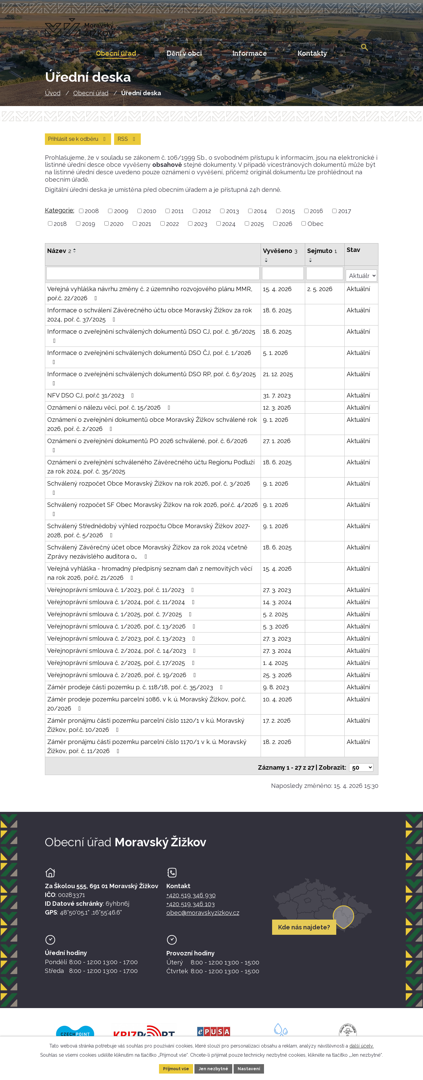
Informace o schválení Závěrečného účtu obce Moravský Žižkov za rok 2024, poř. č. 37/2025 (149, 318)
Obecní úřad (90, 97)
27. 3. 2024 (277, 654)
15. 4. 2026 (277, 292)
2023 (200, 228)
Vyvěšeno (280, 256)
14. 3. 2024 (277, 605)
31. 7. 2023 (277, 398)
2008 (92, 216)
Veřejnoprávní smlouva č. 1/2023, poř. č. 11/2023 (122, 593)
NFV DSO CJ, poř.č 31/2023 (92, 398)
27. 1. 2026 (277, 444)
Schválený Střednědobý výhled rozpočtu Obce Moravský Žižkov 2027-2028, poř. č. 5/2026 (148, 534)
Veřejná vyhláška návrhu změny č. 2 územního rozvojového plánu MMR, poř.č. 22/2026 (149, 297)
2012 (205, 216)
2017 (344, 216)
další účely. (361, 1044)
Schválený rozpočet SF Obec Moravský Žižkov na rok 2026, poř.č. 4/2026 (152, 512)
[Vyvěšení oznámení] (283, 278)
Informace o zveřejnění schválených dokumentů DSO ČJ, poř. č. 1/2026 (149, 360)
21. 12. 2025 (278, 377)
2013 (232, 216)
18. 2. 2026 (277, 745)
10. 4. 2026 (277, 702)
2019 (88, 228)
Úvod (52, 97)
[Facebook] (270, 29)
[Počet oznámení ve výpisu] (361, 768)
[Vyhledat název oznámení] (153, 278)
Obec (315, 228)
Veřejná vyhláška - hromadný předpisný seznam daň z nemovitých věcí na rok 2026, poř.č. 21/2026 (149, 576)
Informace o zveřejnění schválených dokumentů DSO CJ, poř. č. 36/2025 (151, 339)
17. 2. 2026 (277, 723)
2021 (145, 228)
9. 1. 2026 (276, 423)
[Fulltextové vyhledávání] (342, 30)
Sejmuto (323, 256)
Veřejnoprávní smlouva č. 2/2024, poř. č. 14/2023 (123, 654)
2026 (285, 228)
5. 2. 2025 (275, 617)
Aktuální (358, 292)
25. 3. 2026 (277, 678)
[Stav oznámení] (361, 278)
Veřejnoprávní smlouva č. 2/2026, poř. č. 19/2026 (123, 678)
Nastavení (253, 1068)
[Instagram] (288, 29)
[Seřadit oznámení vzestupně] (75, 254)
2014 (260, 216)
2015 (288, 216)
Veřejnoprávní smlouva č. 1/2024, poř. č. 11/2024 (122, 605)
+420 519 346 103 (190, 904)
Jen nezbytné (214, 1068)
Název (59, 256)
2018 (60, 228)
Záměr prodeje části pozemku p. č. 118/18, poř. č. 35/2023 (136, 690)
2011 (177, 216)
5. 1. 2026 (275, 356)
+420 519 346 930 (191, 895)
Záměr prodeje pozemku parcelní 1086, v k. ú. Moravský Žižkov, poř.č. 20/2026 (146, 707)
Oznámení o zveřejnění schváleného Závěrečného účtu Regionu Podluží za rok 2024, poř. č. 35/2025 (151, 470)
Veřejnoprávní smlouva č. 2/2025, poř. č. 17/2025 (122, 666)
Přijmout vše (172, 1068)
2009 (121, 216)
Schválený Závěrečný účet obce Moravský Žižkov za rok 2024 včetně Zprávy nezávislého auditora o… (147, 555)
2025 (257, 228)
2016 (316, 216)
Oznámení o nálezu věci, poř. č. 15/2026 (110, 410)
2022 (172, 228)
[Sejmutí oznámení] (325, 278)
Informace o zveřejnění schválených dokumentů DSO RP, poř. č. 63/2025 (151, 382)
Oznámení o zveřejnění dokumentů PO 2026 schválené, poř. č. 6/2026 (147, 449)
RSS (59, 143)
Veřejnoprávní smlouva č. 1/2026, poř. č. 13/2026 (122, 629)
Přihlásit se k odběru (116, 143)
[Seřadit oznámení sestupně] (75, 257)
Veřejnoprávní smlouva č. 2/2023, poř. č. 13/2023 (122, 641)
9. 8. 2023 (276, 690)
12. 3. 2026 (277, 410)
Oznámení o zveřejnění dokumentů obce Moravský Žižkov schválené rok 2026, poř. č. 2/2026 (152, 427)
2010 (149, 216)
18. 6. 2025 (277, 313)
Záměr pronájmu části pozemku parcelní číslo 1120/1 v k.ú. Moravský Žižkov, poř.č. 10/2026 (145, 728)
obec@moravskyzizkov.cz (202, 913)
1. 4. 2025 (275, 666)
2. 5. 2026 (320, 292)
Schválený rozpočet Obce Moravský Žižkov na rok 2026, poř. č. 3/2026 (148, 491)
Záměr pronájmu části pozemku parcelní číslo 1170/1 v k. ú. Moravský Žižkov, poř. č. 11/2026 (146, 750)
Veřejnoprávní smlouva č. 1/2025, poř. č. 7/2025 (120, 617)
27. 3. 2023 (277, 593)
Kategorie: (59, 215)
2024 (229, 228)
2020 (117, 228)
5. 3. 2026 (276, 629)
